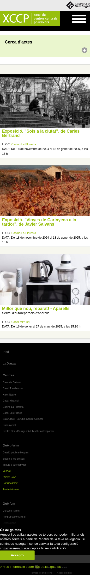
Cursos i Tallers (11, 510)
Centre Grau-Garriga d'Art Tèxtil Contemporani (28, 431)
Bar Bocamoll (10, 483)
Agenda (13, 29)
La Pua (7, 471)
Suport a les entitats (13, 459)
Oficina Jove (9, 477)
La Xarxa (9, 363)
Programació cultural (14, 516)
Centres (8, 375)
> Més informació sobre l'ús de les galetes (30, 567)
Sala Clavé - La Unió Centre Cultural (23, 419)
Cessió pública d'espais (16, 452)
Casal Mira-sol (20, 322)
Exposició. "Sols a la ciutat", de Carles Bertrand (41, 133)
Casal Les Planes (12, 413)
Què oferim (11, 445)
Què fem (9, 503)
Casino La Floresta (23, 144)
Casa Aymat (9, 425)
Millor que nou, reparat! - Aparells (36, 308)
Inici (2, 29)
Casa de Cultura (12, 382)
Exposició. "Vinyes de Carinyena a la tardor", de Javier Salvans (39, 222)
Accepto (17, 555)
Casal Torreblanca (13, 388)
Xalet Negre (9, 394)
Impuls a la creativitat (14, 465)
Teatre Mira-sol (11, 489)
